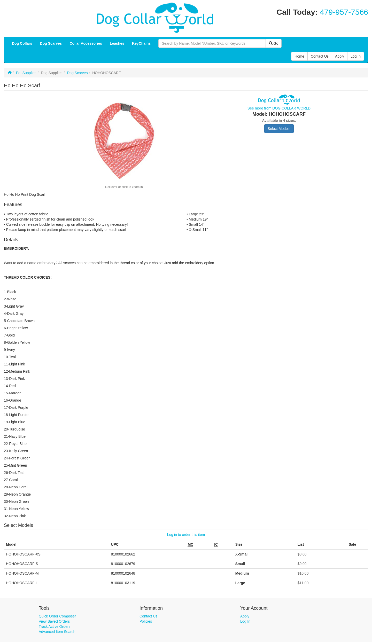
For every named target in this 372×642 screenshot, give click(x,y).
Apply (244, 616)
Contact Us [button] (320, 56)
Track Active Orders (54, 626)
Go (273, 43)
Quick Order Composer (57, 616)
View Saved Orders (54, 621)
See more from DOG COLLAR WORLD (279, 108)
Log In (245, 621)
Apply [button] (339, 56)
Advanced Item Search (57, 632)
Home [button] (299, 56)
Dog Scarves (77, 73)
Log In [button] (356, 56)
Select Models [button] (279, 129)
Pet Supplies (26, 73)
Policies (146, 621)
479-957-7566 (344, 12)
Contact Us (148, 616)
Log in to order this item (186, 535)
